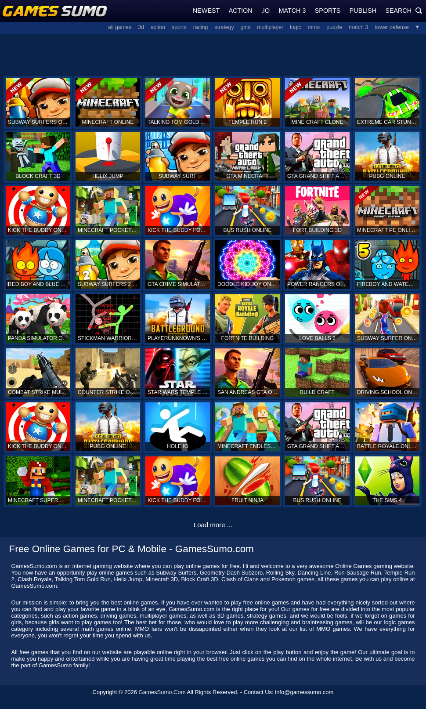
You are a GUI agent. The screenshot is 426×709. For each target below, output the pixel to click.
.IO (265, 10)
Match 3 (292, 10)
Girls (246, 27)
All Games (119, 27)
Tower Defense (392, 27)
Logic (295, 27)
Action (241, 10)
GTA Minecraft (247, 176)
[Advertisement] (213, 54)
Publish (363, 10)
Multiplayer (270, 27)
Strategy (224, 27)
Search (403, 10)
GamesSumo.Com (162, 692)
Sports (328, 10)
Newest (206, 10)
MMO (314, 27)
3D (141, 27)
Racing (200, 27)
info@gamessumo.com (304, 692)
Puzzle (334, 27)
